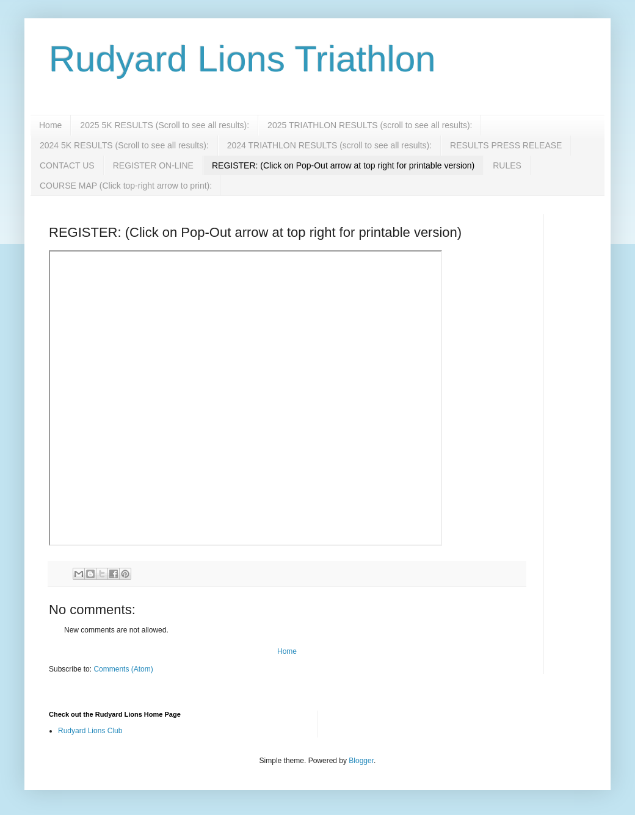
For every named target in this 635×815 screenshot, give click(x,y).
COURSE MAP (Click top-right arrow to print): (126, 185)
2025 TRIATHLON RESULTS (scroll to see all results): (369, 125)
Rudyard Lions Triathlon (242, 58)
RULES (507, 165)
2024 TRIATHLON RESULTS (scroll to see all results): (329, 145)
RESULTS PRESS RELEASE (506, 145)
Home (50, 125)
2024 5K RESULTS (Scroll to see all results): (124, 145)
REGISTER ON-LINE (153, 165)
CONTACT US (67, 165)
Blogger (361, 760)
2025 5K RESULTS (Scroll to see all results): (164, 125)
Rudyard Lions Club (90, 730)
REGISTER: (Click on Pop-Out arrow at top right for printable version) (343, 165)
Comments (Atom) (123, 669)
